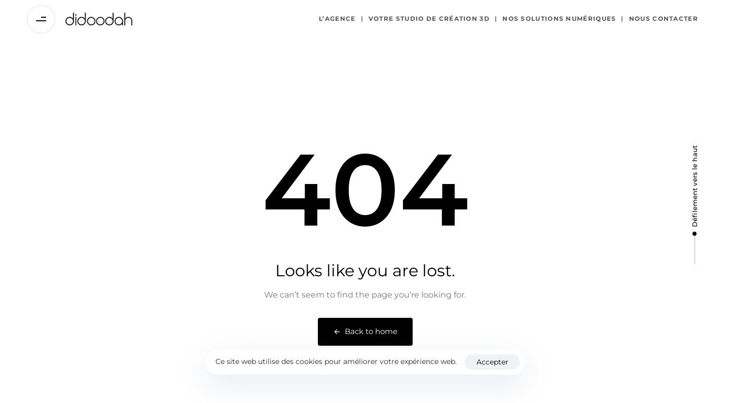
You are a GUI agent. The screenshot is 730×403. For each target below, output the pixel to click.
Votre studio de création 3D (425, 19)
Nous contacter (659, 19)
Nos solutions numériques (555, 19)
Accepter (492, 362)
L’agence (337, 18)
